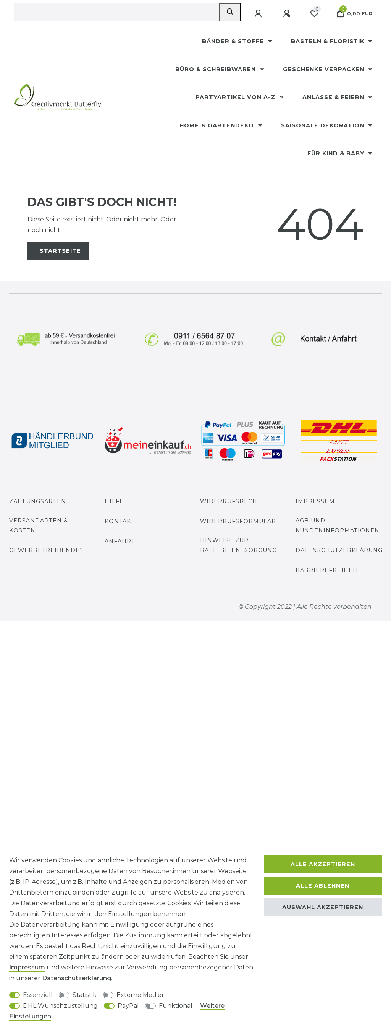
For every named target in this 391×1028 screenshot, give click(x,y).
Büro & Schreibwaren (216, 69)
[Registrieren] (287, 13)
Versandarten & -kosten (41, 525)
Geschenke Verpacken (324, 69)
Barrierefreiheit (327, 570)
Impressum (315, 501)
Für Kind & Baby (336, 153)
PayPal (128, 1005)
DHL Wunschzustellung (60, 1005)
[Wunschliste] (314, 14)
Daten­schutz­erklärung (76, 978)
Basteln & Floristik (328, 41)
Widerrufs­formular (238, 521)
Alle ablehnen (322, 885)
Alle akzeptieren (323, 864)
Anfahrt (120, 541)
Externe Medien (141, 995)
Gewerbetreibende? (46, 550)
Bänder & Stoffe (234, 41)
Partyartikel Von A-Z (236, 97)
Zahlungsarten (37, 501)
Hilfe (114, 501)
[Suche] (230, 12)
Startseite (60, 250)
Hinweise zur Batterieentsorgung (238, 545)
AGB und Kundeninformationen (338, 525)
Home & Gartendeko (217, 125)
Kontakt (119, 521)
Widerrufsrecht (230, 501)
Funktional (175, 1005)
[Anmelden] (259, 13)
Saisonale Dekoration (323, 125)
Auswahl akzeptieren (322, 907)
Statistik (85, 995)
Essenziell (38, 995)
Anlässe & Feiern (334, 97)
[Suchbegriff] (116, 12)
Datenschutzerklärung (339, 550)
